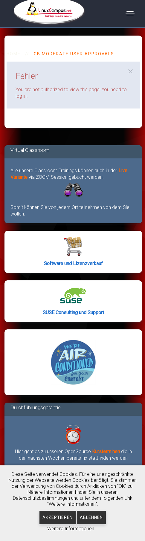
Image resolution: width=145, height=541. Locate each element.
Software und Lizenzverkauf (73, 263)
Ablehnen (91, 517)
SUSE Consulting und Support (73, 312)
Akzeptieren (57, 517)
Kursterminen (106, 451)
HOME (14, 53)
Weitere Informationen (70, 528)
